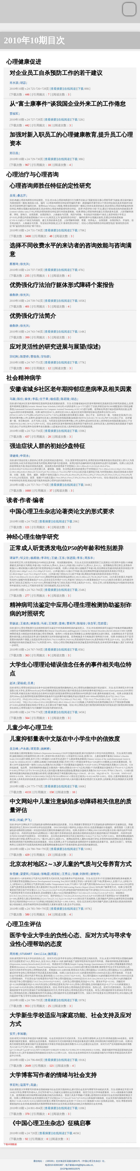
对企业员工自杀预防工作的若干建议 (56, 73)
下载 (81, 88)
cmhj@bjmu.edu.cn (83, 1165)
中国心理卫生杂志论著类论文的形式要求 (62, 511)
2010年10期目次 (34, 40)
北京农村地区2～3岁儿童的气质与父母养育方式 (70, 864)
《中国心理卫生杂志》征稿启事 (50, 1123)
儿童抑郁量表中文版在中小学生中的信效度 (65, 739)
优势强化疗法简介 (33, 316)
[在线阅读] (70, 88)
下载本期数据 (10, 1144)
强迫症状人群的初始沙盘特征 (47, 446)
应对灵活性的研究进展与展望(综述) (55, 346)
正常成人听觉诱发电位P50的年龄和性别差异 (66, 548)
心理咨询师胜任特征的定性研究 (50, 185)
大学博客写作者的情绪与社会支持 (53, 1075)
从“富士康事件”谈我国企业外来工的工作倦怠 (68, 104)
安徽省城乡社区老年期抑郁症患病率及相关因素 (70, 389)
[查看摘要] (56, 88)
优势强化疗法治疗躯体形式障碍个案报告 (62, 285)
